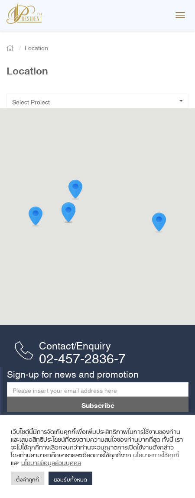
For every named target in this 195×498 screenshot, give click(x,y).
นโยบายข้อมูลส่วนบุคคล (51, 461)
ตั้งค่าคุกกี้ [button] (27, 478)
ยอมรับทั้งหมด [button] (70, 478)
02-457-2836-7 (82, 355)
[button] (159, 223)
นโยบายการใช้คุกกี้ (156, 453)
